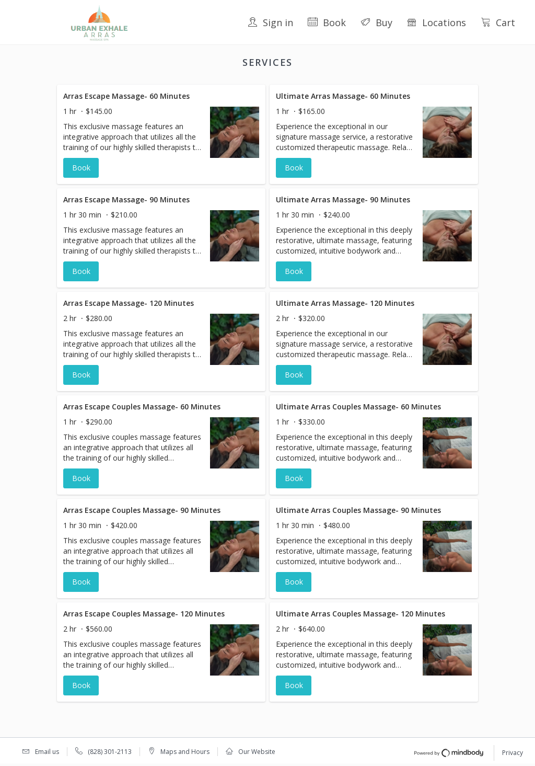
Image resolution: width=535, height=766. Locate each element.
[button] (161, 134)
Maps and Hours (185, 751)
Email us (47, 751)
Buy (376, 22)
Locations (436, 22)
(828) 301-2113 (110, 751)
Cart (498, 22)
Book (327, 22)
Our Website (256, 751)
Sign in (270, 22)
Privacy (512, 752)
